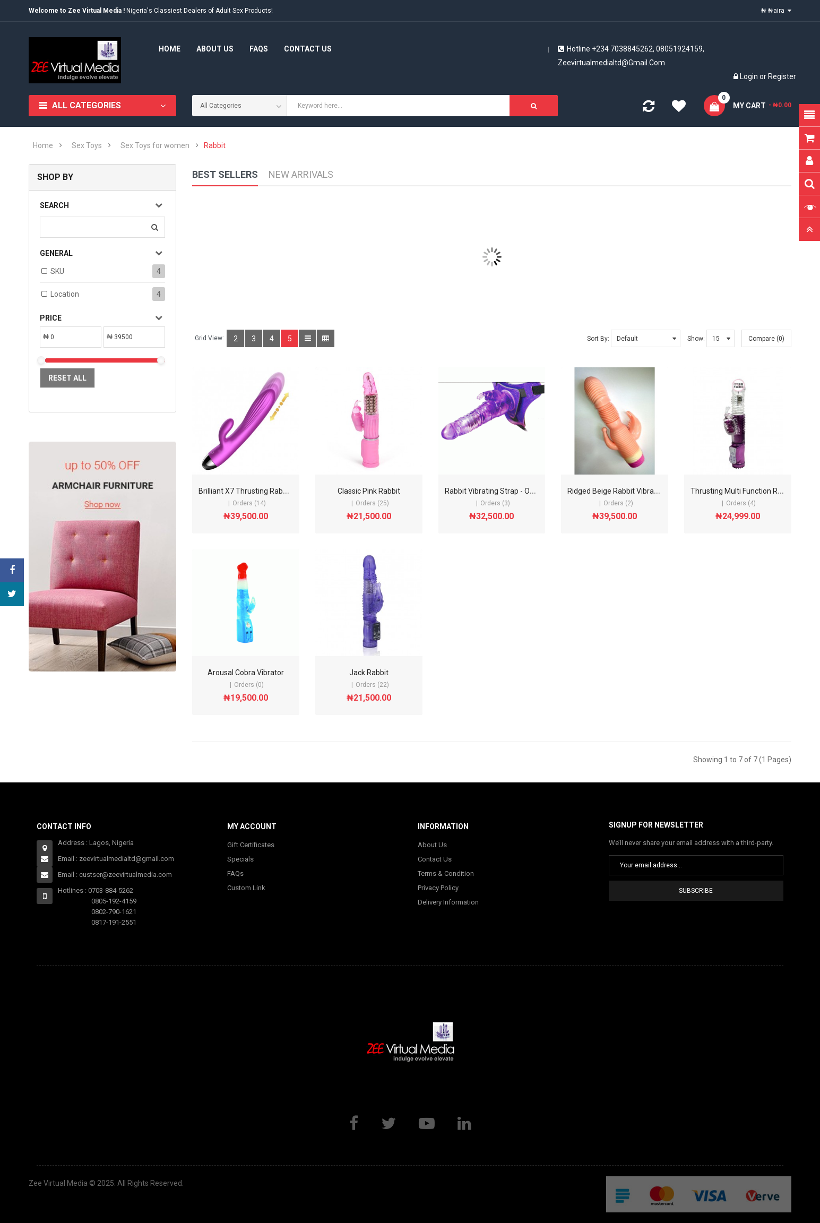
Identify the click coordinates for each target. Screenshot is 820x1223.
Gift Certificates (250, 845)
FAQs (235, 873)
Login (749, 76)
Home (43, 145)
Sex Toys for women (154, 145)
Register (782, 76)
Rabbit (215, 145)
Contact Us (435, 859)
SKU (57, 271)
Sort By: (598, 338)
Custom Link (246, 888)
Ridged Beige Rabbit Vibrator (615, 491)
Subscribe (696, 890)
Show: (696, 338)
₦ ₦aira (776, 10)
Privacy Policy (438, 888)
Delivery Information (448, 902)
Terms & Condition (446, 873)
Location (64, 294)
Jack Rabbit (369, 672)
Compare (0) (766, 338)
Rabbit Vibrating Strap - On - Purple (503, 491)
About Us (432, 845)
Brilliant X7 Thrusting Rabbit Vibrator (259, 491)
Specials (240, 859)
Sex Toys (87, 145)
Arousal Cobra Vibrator (246, 672)
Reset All (67, 378)
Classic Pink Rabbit (369, 491)
